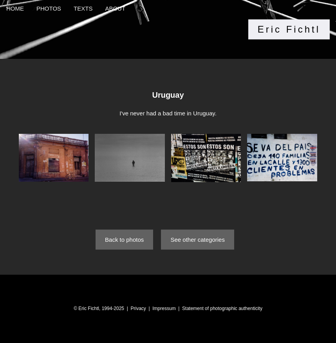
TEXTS (83, 8)
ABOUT (115, 8)
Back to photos (124, 239)
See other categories (197, 239)
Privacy (138, 308)
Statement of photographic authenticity (222, 308)
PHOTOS (48, 8)
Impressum (163, 308)
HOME (15, 8)
